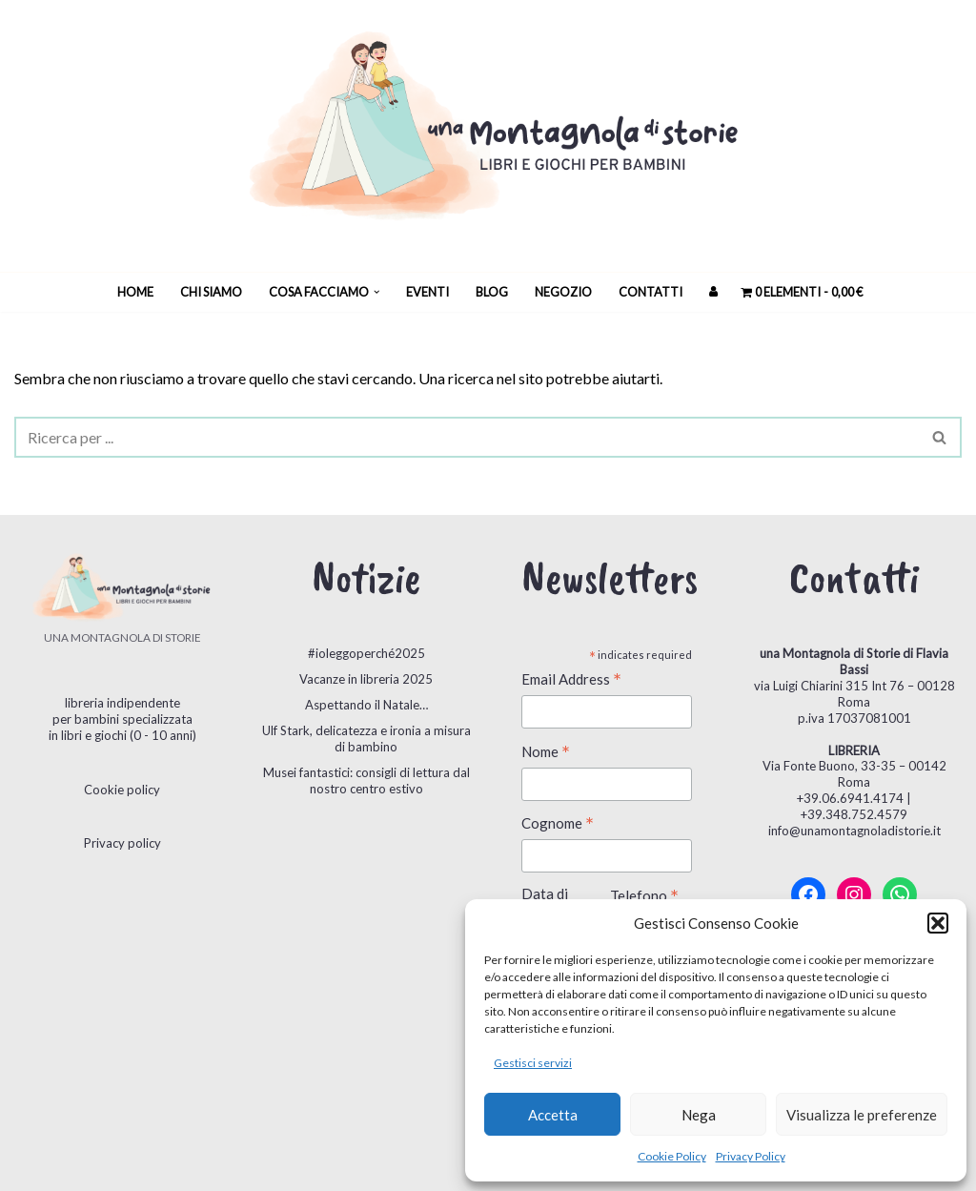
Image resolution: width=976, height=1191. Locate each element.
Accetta (553, 1114)
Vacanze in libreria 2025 (366, 679)
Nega (698, 1114)
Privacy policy (122, 843)
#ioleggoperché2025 (366, 653)
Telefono (644, 897)
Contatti (650, 291)
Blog (492, 291)
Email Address (571, 680)
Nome (545, 753)
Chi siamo (211, 291)
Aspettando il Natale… (366, 704)
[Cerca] (466, 437)
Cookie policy (122, 789)
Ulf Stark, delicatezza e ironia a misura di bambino (366, 738)
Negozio (563, 291)
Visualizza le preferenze (861, 1114)
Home (135, 291)
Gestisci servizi (533, 1063)
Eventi (427, 291)
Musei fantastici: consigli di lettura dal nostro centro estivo (366, 780)
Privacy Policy (750, 1156)
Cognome (557, 824)
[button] (937, 923)
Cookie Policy (672, 1156)
